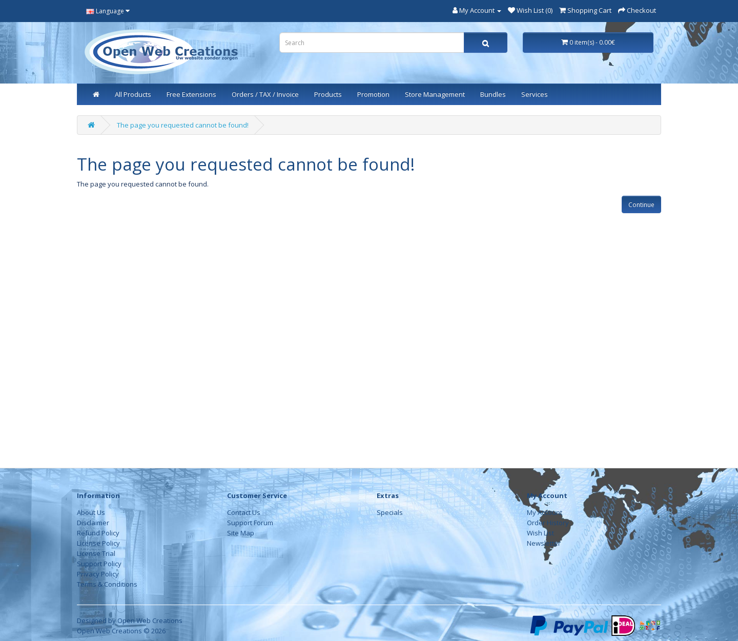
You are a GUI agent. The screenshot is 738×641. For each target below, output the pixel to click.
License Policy (98, 543)
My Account (544, 512)
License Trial (96, 553)
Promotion (373, 94)
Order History (548, 522)
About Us (91, 512)
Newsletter (544, 543)
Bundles (493, 94)
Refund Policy (98, 532)
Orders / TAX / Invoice (265, 94)
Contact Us (243, 512)
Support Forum (250, 522)
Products (328, 94)
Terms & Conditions (107, 584)
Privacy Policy (98, 573)
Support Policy (99, 563)
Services (534, 94)
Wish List (540, 532)
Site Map (240, 532)
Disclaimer (93, 522)
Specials (390, 512)
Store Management (435, 94)
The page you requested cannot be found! (183, 125)
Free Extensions (191, 94)
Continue (641, 204)
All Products (133, 94)
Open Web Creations (149, 620)
